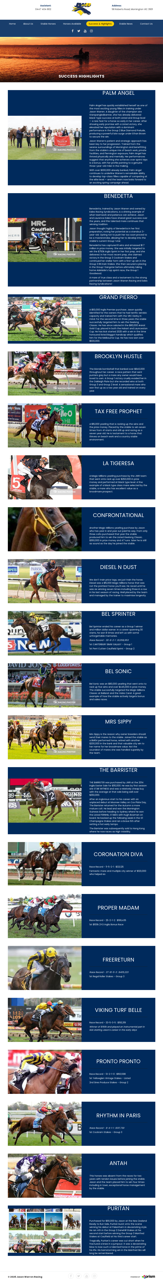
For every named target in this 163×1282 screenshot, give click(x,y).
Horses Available (72, 23)
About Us (28, 23)
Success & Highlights (100, 23)
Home (12, 23)
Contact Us (146, 23)
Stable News (126, 23)
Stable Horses (48, 23)
